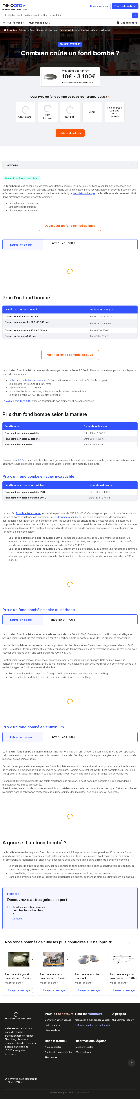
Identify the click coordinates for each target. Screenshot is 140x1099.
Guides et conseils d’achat (59, 1052)
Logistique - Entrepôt (17, 30)
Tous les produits (15, 22)
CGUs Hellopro (83, 1052)
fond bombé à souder (65, 517)
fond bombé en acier (28, 513)
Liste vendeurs (52, 1030)
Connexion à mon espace (58, 1020)
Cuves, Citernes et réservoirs (44, 30)
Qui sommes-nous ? (39, 22)
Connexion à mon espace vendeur (92, 1020)
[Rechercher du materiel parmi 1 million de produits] (135, 15)
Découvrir (17, 918)
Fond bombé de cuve (69, 30)
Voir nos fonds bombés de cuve (70, 355)
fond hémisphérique (84, 193)
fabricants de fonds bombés (28, 380)
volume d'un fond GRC (18, 400)
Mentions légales (84, 1047)
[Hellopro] (5, 30)
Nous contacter (53, 1047)
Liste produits (52, 1025)
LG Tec (22, 460)
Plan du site (51, 1057)
